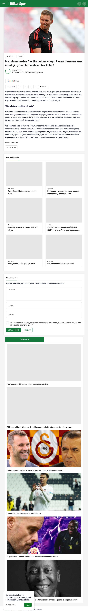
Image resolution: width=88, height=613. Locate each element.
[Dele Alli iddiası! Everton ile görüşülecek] (44, 494)
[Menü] (4, 4)
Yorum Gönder (13, 330)
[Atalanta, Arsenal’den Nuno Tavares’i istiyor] (24, 215)
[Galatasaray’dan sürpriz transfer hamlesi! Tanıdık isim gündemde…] (44, 451)
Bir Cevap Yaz (11, 278)
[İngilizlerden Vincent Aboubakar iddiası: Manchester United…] (44, 537)
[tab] (63, 339)
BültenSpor (18, 3)
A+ (30, 87)
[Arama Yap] (79, 4)
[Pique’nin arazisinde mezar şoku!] (64, 251)
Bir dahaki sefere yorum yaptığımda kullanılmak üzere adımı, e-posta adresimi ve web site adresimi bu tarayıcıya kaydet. (45, 324)
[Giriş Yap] (84, 4)
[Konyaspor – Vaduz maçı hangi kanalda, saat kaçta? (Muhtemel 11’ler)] (64, 179)
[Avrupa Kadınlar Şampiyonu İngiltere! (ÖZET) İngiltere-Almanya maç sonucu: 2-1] (64, 215)
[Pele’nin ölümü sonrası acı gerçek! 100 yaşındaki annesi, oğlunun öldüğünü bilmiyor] (44, 580)
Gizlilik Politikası (11, 605)
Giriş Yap (28, 330)
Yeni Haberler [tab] (24, 339)
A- (35, 87)
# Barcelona (11, 147)
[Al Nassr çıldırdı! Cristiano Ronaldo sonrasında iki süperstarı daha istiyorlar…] (44, 407)
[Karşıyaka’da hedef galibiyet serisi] (24, 251)
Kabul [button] (28, 605)
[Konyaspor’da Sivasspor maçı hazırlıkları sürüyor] (44, 364)
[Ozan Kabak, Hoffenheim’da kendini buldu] (24, 179)
